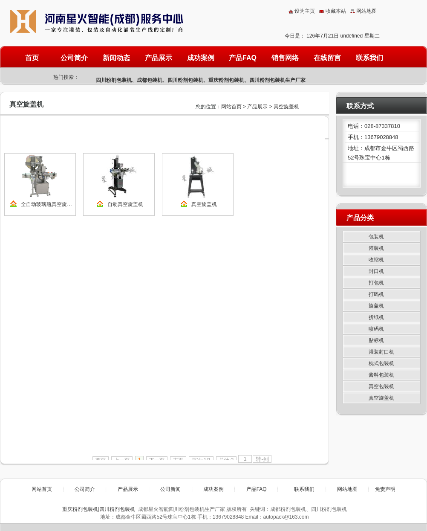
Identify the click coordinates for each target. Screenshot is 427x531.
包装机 (376, 237)
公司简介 (74, 57)
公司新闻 (170, 489)
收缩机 (376, 260)
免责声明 (385, 489)
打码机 (376, 294)
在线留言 (327, 57)
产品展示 (158, 57)
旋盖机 (376, 306)
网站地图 (366, 11)
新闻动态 (116, 57)
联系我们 (369, 57)
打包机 (376, 283)
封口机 (376, 271)
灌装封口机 (381, 352)
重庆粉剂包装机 (226, 80)
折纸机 (376, 317)
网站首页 (231, 107)
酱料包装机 (381, 375)
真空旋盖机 (286, 107)
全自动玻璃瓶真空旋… (46, 204)
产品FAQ (243, 57)
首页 (32, 57)
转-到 (262, 459)
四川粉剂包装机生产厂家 (277, 80)
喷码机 (376, 329)
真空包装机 (381, 386)
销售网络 (285, 57)
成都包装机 (149, 80)
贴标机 (376, 340)
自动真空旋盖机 (125, 204)
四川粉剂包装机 (114, 80)
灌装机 (376, 248)
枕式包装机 (381, 363)
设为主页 (304, 11)
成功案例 (200, 57)
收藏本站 (336, 11)
